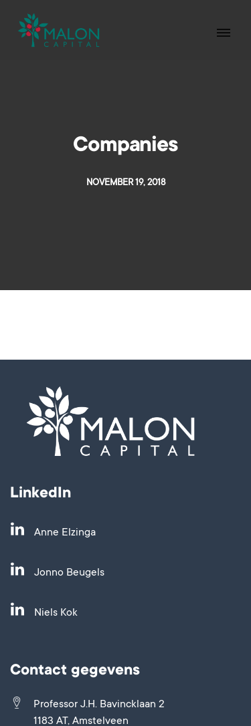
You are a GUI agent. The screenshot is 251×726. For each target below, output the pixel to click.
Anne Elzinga (65, 533)
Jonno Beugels (69, 573)
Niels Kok (56, 613)
